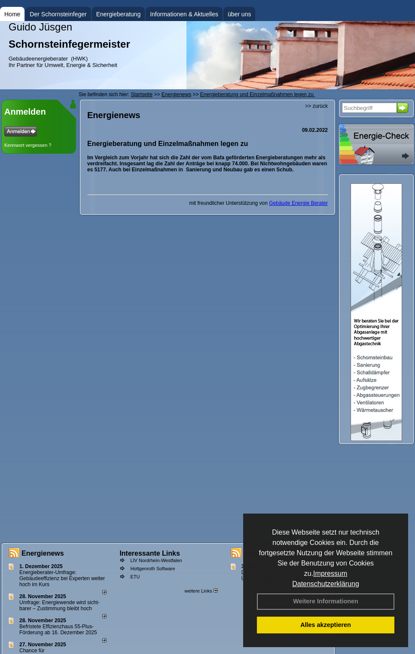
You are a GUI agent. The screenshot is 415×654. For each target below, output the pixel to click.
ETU (135, 576)
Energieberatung (118, 14)
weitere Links (200, 590)
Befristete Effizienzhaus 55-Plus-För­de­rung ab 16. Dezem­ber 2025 (58, 630)
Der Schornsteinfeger (58, 14)
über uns (239, 14)
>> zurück (316, 106)
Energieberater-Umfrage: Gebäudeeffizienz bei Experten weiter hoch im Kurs (62, 578)
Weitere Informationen (325, 601)
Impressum (330, 573)
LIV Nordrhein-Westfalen (156, 560)
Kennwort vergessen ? (27, 145)
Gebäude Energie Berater (298, 203)
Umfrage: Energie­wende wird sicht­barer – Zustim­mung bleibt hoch (59, 605)
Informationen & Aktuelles (184, 14)
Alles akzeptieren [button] (325, 624)
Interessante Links (149, 553)
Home (12, 14)
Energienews (42, 553)
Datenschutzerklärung (325, 583)
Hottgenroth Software (152, 568)
